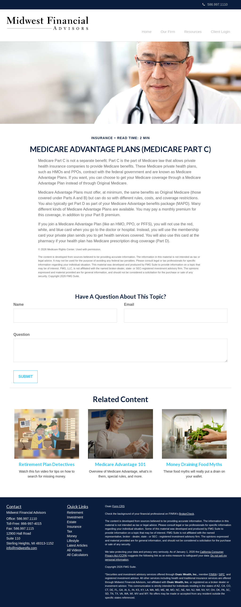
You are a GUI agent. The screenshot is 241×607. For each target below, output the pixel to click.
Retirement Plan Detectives (47, 463)
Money (72, 535)
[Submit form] (25, 376)
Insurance (74, 526)
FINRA (213, 573)
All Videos (74, 549)
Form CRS (118, 505)
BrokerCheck (186, 513)
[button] (173, 24)
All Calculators (77, 554)
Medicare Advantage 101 (120, 463)
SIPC (222, 573)
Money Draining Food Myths (194, 463)
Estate (71, 521)
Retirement (75, 512)
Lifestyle (73, 540)
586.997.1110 (215, 4)
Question (21, 334)
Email (129, 304)
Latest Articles (77, 545)
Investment (75, 516)
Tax (69, 531)
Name (18, 304)
